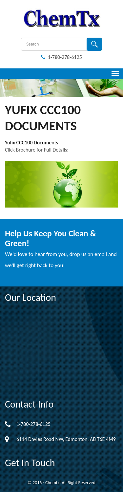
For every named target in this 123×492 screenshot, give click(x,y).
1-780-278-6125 (61, 57)
